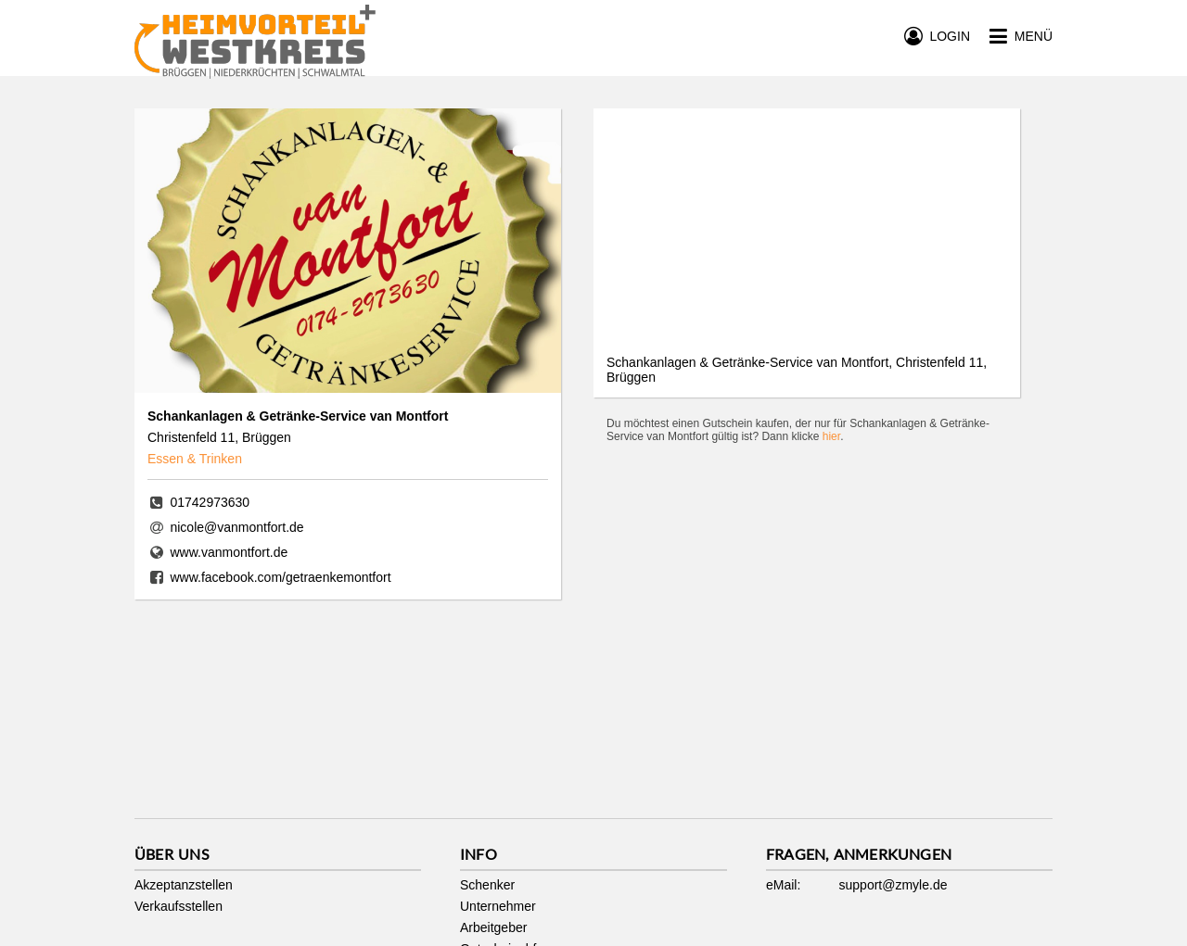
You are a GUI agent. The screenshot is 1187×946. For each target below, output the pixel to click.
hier (831, 436)
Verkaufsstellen (178, 906)
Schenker (487, 884)
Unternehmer (498, 906)
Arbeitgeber (493, 927)
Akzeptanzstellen (183, 884)
